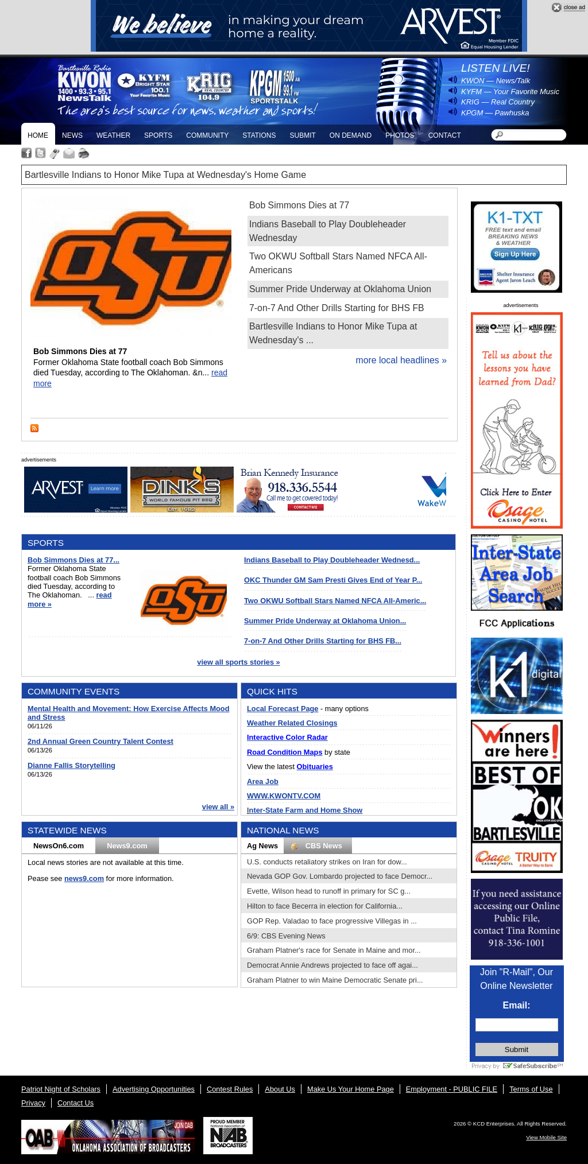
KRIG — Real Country (498, 102)
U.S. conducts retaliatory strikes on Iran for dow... (327, 862)
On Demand (351, 135)
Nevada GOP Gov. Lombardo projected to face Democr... (339, 876)
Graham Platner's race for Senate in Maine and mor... (334, 950)
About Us (280, 1089)
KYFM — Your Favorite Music (510, 91)
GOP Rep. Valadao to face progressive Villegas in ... (332, 921)
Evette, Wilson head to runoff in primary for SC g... (329, 891)
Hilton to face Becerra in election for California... (325, 906)
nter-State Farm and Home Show (306, 810)
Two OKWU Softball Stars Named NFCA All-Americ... (335, 600)
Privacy (33, 1103)
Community (207, 135)
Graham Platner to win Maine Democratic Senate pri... (335, 980)
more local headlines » (401, 360)
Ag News (262, 845)
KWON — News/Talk (495, 80)
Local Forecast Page (282, 708)
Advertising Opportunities (154, 1089)
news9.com (84, 878)
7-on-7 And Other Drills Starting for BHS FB (336, 308)
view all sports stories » (238, 662)
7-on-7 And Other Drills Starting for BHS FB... (322, 641)
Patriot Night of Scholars (60, 1089)
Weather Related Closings (292, 723)
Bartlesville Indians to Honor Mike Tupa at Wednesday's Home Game (165, 175)
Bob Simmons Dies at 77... (73, 560)
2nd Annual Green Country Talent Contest (100, 741)
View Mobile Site (546, 1137)
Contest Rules (230, 1089)
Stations (259, 135)
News (72, 135)
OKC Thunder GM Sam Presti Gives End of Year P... (333, 580)
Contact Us (75, 1103)
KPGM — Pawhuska (495, 112)
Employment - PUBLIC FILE (451, 1089)
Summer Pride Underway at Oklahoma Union (340, 289)
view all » (218, 806)
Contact (444, 135)
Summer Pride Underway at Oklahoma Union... (325, 620)
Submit (302, 135)
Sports (158, 135)
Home (38, 135)
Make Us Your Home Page (350, 1089)
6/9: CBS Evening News (286, 936)
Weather (113, 135)
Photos (399, 135)
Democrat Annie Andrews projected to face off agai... (332, 965)
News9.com (127, 845)
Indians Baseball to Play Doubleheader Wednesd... (332, 560)
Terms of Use (530, 1089)
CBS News (317, 846)
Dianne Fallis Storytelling (71, 765)
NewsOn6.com (58, 845)
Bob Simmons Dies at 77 (299, 205)
